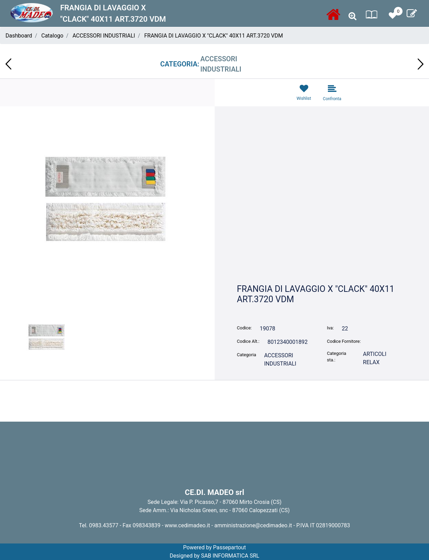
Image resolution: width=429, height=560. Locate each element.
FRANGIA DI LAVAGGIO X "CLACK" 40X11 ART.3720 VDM (213, 35)
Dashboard (19, 35)
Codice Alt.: (248, 341)
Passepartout (229, 547)
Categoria (246, 354)
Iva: (330, 327)
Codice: (244, 327)
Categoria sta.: (336, 357)
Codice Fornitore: (344, 341)
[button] (352, 16)
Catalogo (52, 35)
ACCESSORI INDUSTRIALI (104, 35)
